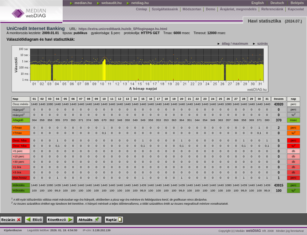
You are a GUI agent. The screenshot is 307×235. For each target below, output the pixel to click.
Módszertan (192, 9)
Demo (210, 9)
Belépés (297, 3)
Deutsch (277, 3)
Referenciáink (272, 9)
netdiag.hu (137, 3)
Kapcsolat (296, 9)
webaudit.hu (109, 3)
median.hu (81, 3)
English (258, 3)
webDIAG (253, 230)
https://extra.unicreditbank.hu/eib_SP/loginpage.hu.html (123, 29)
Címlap (141, 9)
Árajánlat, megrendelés (238, 9)
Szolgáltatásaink (165, 9)
